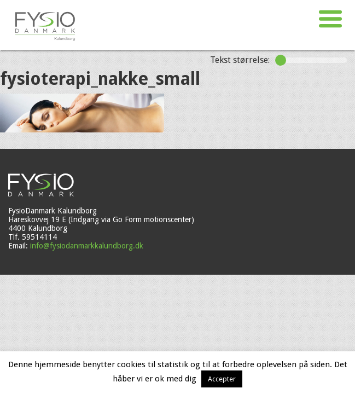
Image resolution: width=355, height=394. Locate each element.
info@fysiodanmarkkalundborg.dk (86, 245)
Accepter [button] (222, 379)
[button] (330, 19)
